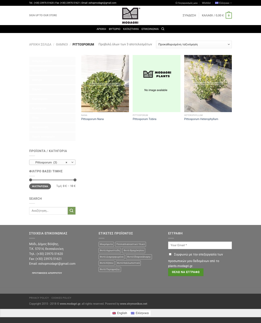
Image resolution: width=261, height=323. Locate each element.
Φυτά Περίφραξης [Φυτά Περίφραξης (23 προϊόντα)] (110, 269)
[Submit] (71, 210)
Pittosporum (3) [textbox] (50, 162)
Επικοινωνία (150, 28)
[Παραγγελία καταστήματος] (194, 44)
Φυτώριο (114, 28)
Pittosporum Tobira (144, 119)
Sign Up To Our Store (43, 15)
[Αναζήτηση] (162, 29)
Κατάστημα (131, 28)
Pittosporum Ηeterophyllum (201, 119)
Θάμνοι (62, 44)
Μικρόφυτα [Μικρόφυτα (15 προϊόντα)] (106, 244)
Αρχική (101, 28)
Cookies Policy (61, 298)
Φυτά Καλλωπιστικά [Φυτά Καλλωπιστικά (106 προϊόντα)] (128, 262)
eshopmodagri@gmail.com (56, 264)
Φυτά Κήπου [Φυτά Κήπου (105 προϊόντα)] (106, 262)
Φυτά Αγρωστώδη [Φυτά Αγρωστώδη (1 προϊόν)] (110, 250)
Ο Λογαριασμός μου (186, 2)
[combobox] (52, 162)
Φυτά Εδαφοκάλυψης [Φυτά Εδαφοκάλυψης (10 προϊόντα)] (139, 256)
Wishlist (206, 2)
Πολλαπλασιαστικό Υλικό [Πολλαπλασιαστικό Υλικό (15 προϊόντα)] (130, 244)
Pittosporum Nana (92, 119)
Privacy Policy (39, 298)
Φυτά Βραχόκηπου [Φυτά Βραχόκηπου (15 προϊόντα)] (134, 250)
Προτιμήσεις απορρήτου (47, 273)
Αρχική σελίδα (40, 44)
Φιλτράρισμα (40, 186)
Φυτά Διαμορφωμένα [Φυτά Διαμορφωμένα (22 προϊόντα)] (111, 256)
